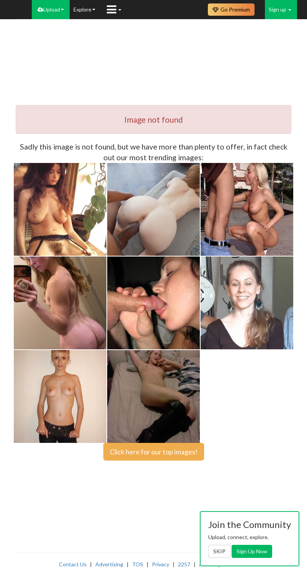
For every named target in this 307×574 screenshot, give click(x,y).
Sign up (280, 9)
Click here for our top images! (154, 451)
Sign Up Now (252, 551)
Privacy (160, 564)
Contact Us (73, 564)
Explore (84, 9)
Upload (51, 9)
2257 (184, 564)
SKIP (219, 551)
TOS (137, 564)
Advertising (109, 564)
